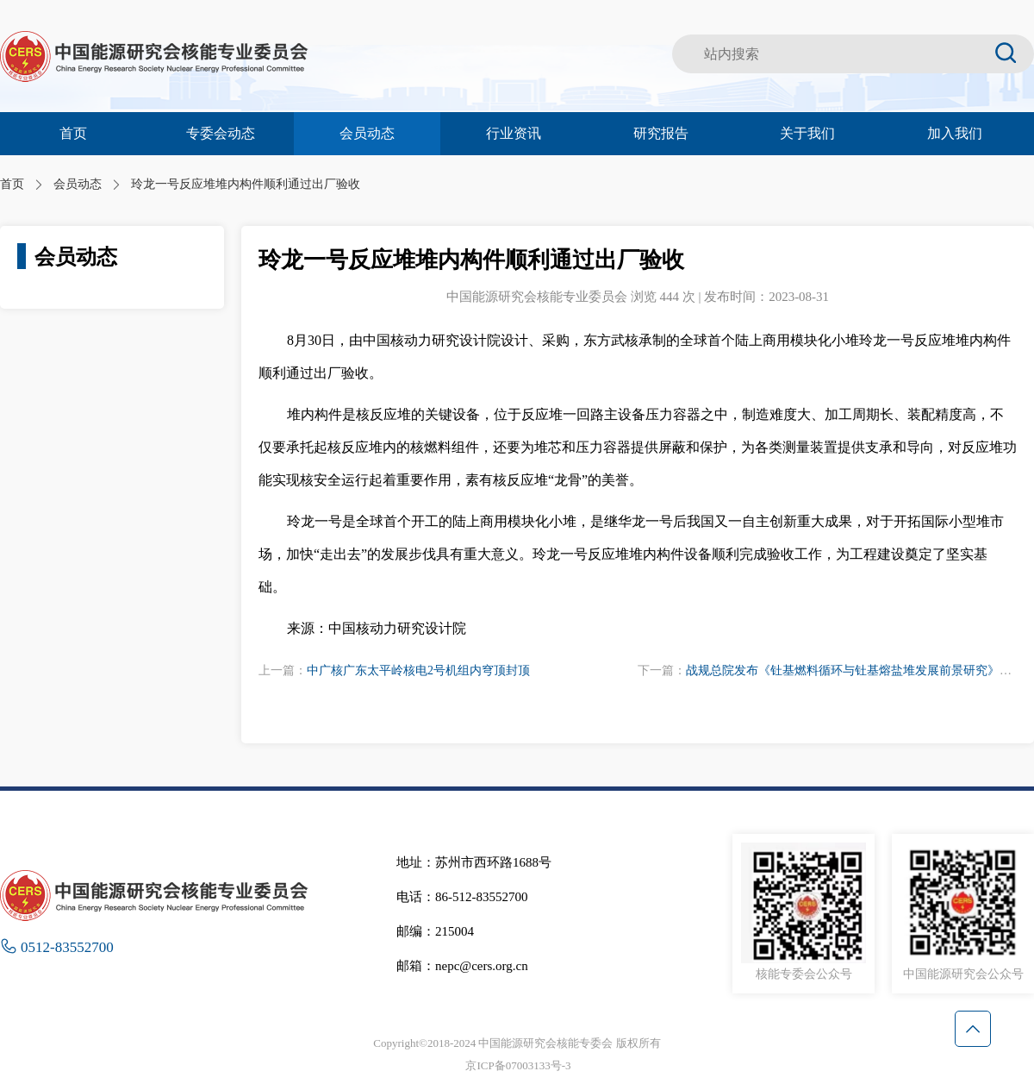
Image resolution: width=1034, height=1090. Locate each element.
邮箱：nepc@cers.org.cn (462, 966)
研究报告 (660, 133)
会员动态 (367, 133)
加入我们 (954, 133)
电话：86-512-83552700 (462, 897)
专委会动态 (220, 133)
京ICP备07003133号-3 (517, 1065)
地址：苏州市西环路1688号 (473, 862)
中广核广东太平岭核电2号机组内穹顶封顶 (418, 670)
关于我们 (807, 133)
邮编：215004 (435, 931)
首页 (73, 133)
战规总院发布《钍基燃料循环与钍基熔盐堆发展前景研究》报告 (855, 670)
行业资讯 (513, 133)
